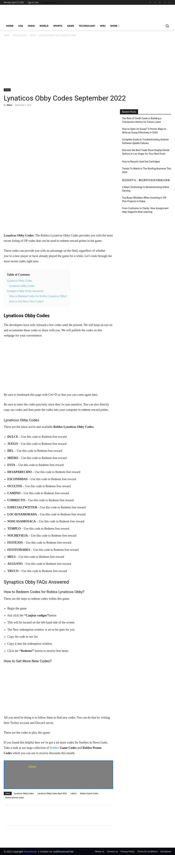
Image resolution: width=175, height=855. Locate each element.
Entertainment (20, 35)
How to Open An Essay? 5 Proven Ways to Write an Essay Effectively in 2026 (144, 131)
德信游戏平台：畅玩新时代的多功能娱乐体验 (146, 180)
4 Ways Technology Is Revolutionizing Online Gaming (145, 189)
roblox (73, 793)
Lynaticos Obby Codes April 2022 (52, 793)
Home (7, 35)
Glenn (9, 105)
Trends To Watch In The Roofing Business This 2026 (146, 170)
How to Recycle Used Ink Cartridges (141, 161)
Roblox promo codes (14, 797)
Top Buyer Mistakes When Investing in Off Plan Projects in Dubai (144, 199)
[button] (167, 26)
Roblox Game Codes (89, 793)
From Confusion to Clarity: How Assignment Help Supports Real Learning (145, 210)
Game (33, 35)
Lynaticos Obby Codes (24, 793)
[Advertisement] (87, 63)
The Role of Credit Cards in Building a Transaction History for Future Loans (141, 120)
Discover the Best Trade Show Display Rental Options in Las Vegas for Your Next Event (145, 152)
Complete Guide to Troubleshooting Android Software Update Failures (145, 141)
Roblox (54, 747)
